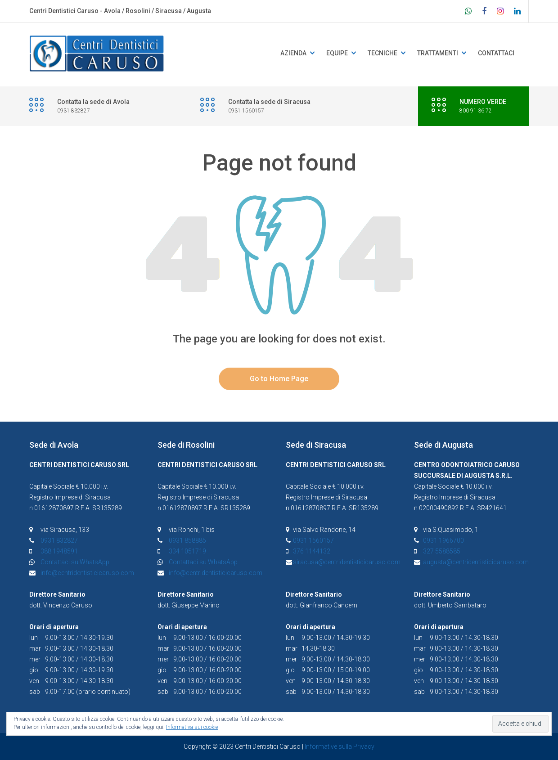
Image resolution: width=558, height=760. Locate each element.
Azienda (293, 53)
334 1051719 (187, 551)
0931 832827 (59, 540)
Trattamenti (437, 53)
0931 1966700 (443, 540)
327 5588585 (441, 551)
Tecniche (382, 53)
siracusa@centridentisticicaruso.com (346, 562)
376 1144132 (311, 551)
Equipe (337, 53)
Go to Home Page (279, 378)
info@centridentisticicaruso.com (87, 572)
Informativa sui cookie (192, 727)
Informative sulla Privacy (339, 746)
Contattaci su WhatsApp (74, 562)
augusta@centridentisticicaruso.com (476, 562)
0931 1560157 (313, 540)
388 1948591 (59, 551)
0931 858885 (187, 540)
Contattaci (496, 53)
